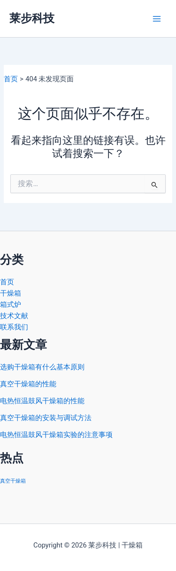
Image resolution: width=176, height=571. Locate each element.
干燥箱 (10, 293)
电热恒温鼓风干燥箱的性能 (42, 401)
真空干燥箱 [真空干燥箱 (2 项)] (13, 481)
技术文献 (14, 316)
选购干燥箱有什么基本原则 (42, 367)
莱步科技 (31, 18)
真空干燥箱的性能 (28, 384)
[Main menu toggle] (157, 19)
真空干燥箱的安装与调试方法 (46, 418)
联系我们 (14, 327)
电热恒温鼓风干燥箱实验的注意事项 (56, 434)
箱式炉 (10, 304)
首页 (7, 282)
